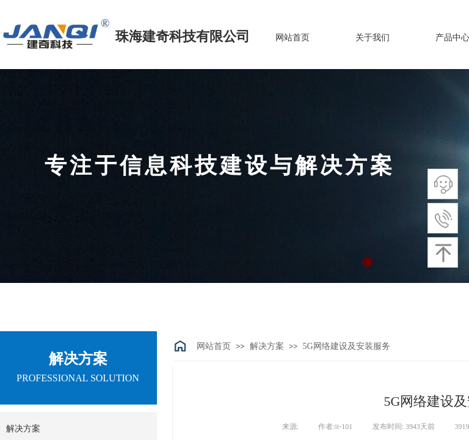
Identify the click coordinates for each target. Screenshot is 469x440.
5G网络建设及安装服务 (346, 346)
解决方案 (267, 346)
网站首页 (214, 346)
